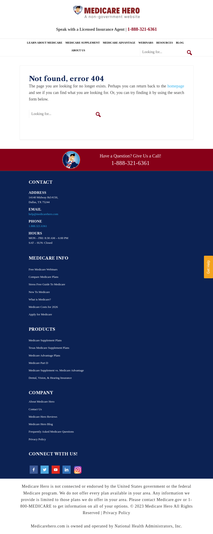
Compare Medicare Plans (43, 277)
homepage (176, 86)
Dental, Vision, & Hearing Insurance (50, 377)
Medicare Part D (38, 363)
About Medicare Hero (42, 401)
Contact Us (35, 409)
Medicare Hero (107, 12)
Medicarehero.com (48, 526)
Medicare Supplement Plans (45, 340)
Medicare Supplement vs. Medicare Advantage (56, 370)
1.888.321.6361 (38, 226)
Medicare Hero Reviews (43, 416)
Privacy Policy (37, 439)
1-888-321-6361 (130, 163)
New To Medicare (39, 292)
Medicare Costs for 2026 (43, 307)
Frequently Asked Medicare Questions (51, 431)
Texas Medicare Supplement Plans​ (49, 347)
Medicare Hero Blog (41, 424)
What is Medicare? (40, 299)
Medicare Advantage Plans (44, 355)
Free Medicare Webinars (43, 269)
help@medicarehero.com (43, 214)
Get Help (208, 267)
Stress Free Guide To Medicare (47, 284)
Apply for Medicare (40, 314)
